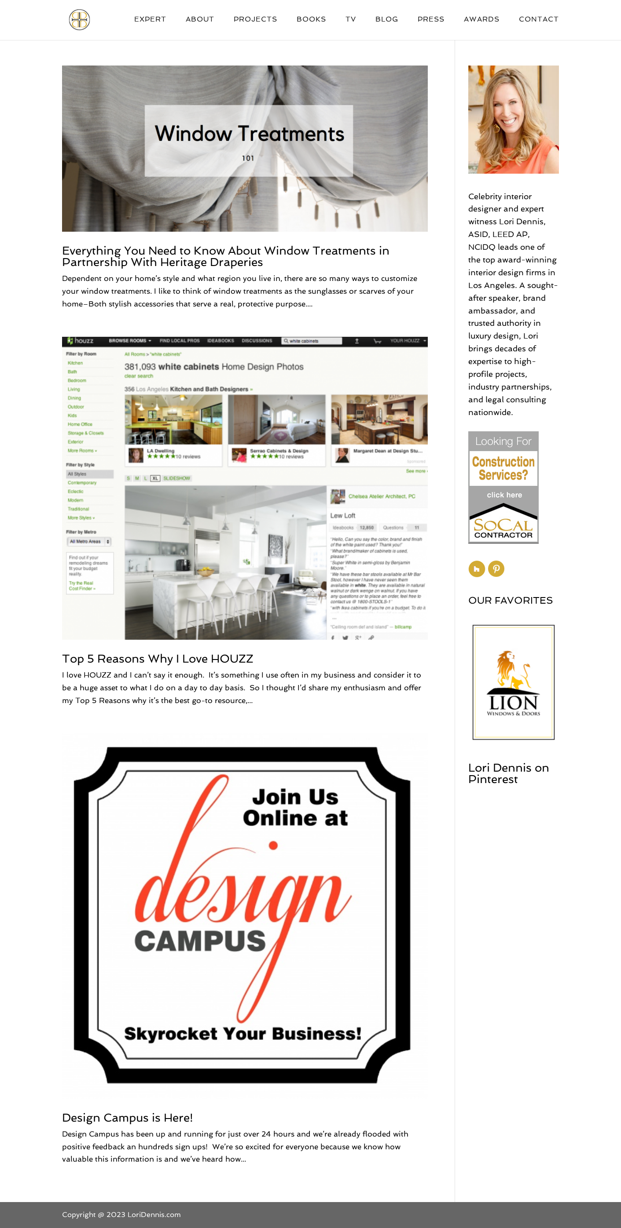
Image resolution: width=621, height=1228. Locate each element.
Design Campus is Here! (127, 1117)
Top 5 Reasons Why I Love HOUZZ (158, 658)
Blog (386, 19)
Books (311, 19)
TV (350, 19)
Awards (482, 19)
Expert (150, 19)
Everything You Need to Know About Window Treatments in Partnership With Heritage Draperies (226, 256)
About (200, 19)
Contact (539, 19)
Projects (255, 19)
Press (431, 19)
